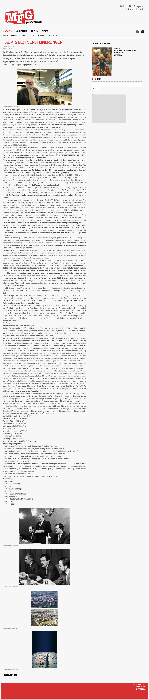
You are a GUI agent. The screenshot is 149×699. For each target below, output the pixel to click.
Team (45, 31)
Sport (31, 35)
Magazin (7, 31)
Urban (5, 35)
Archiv (34, 31)
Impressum (117, 55)
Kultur (14, 35)
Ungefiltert (52, 35)
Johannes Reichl (9, 47)
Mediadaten (118, 53)
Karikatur (21, 31)
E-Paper (116, 48)
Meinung (41, 35)
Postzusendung (139, 684)
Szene (23, 35)
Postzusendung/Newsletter (124, 50)
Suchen (95, 89)
